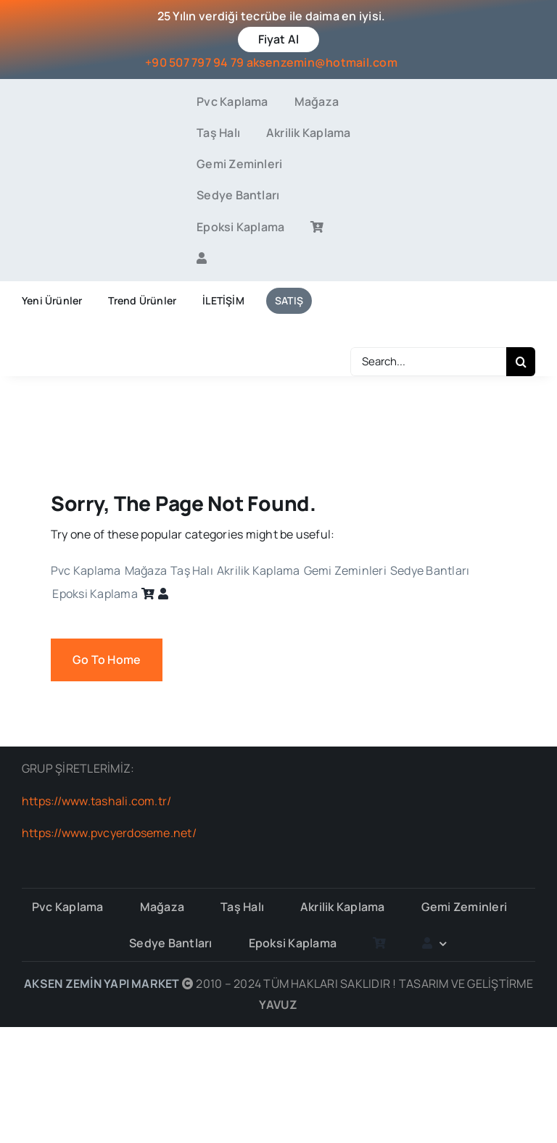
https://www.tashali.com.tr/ (96, 801)
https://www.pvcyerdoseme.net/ (109, 833)
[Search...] (428, 361)
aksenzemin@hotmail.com (322, 62)
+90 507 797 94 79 (194, 62)
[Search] (520, 361)
